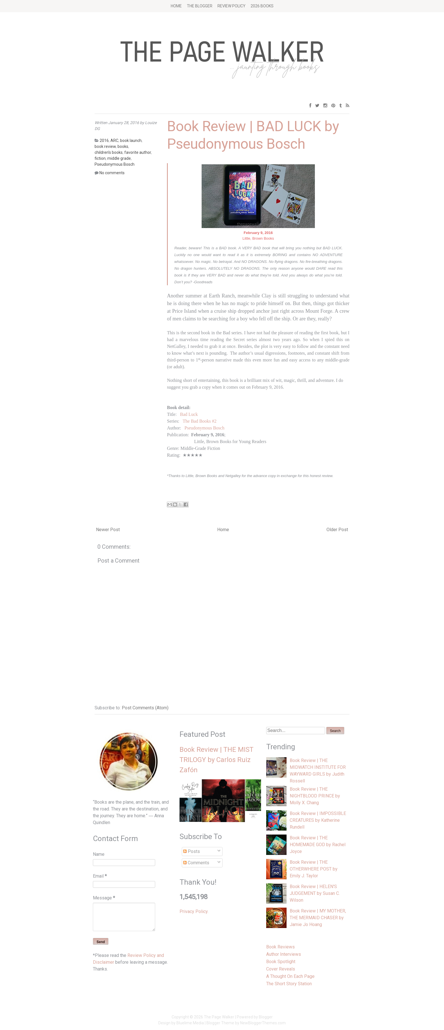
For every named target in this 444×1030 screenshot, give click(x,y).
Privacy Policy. (194, 911)
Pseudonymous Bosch (205, 427)
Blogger (266, 1017)
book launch (131, 140)
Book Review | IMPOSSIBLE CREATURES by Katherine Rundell (318, 820)
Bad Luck (189, 414)
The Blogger (199, 6)
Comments (196, 862)
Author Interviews (283, 954)
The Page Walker (219, 1017)
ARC (114, 140)
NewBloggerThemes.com (263, 1023)
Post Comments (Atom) (145, 707)
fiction (100, 158)
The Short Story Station (289, 983)
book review (105, 146)
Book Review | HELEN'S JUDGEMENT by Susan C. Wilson (315, 893)
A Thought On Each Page (290, 976)
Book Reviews (280, 947)
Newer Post (108, 529)
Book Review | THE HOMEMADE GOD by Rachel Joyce (317, 844)
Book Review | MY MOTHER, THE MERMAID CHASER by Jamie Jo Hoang (318, 917)
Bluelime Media (190, 1023)
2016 (104, 140)
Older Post (337, 529)
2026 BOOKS (262, 6)
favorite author (137, 152)
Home (176, 6)
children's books (109, 152)
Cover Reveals (280, 969)
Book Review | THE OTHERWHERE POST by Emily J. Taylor (314, 868)
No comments (112, 173)
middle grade (119, 158)
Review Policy (231, 6)
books (123, 146)
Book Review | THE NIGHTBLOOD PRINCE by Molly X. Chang (315, 795)
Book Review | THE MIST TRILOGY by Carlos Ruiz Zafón (216, 760)
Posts (191, 851)
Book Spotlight (280, 961)
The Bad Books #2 (200, 421)
